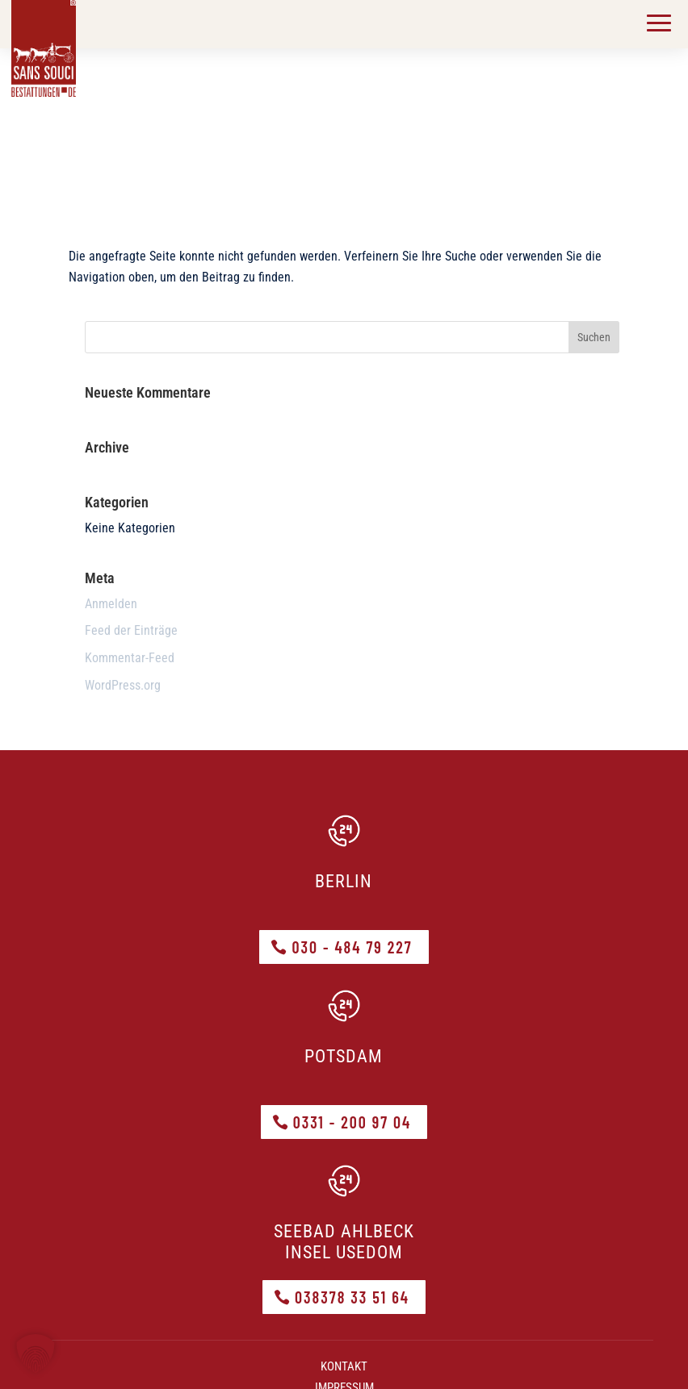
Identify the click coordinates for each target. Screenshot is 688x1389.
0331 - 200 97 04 (352, 1122)
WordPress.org (123, 685)
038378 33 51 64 (352, 1297)
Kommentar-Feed (129, 657)
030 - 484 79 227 (352, 947)
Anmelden (111, 603)
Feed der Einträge (131, 630)
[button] (35, 1353)
